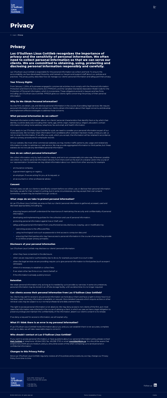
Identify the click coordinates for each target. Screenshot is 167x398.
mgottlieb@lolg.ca (77, 341)
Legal (14, 35)
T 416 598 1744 (31, 384)
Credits (155, 395)
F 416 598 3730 (32, 386)
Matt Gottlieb (16, 341)
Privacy (99, 395)
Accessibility (92, 395)
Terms (86, 395)
